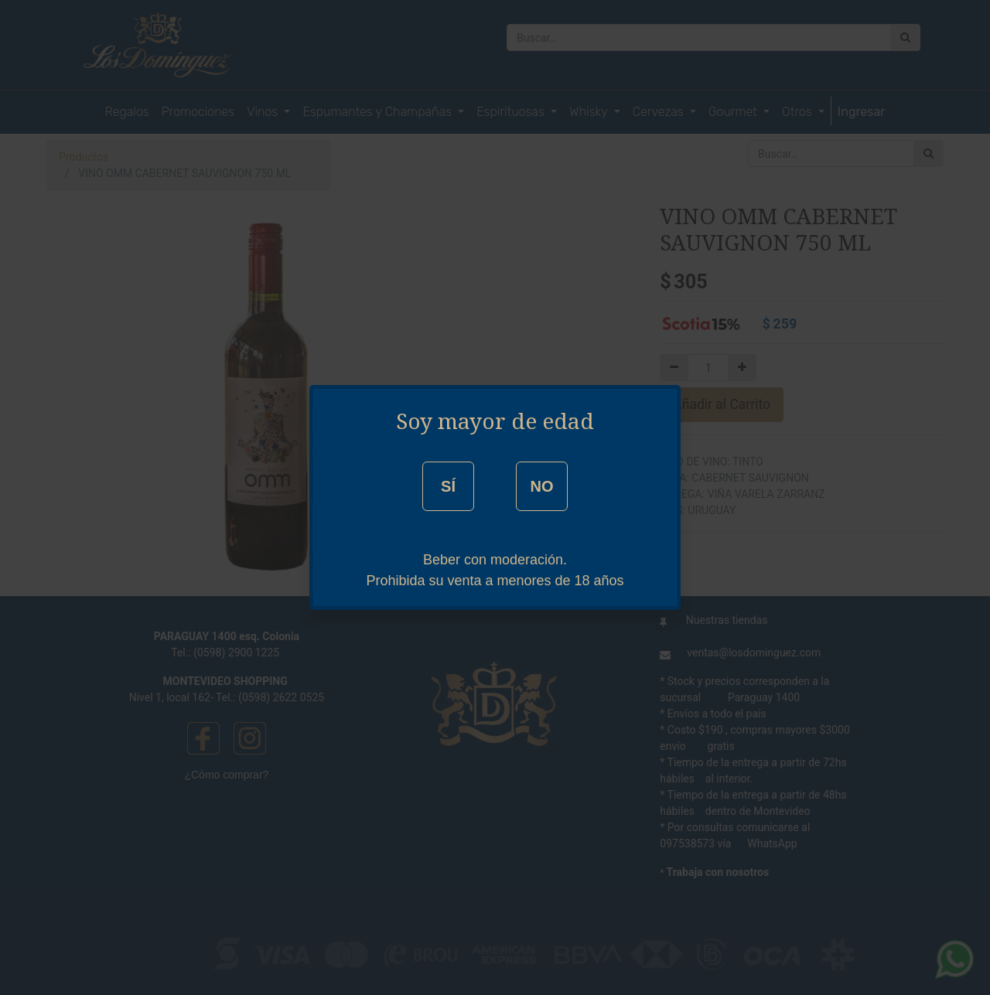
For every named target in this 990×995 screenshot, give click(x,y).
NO (541, 486)
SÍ (448, 486)
